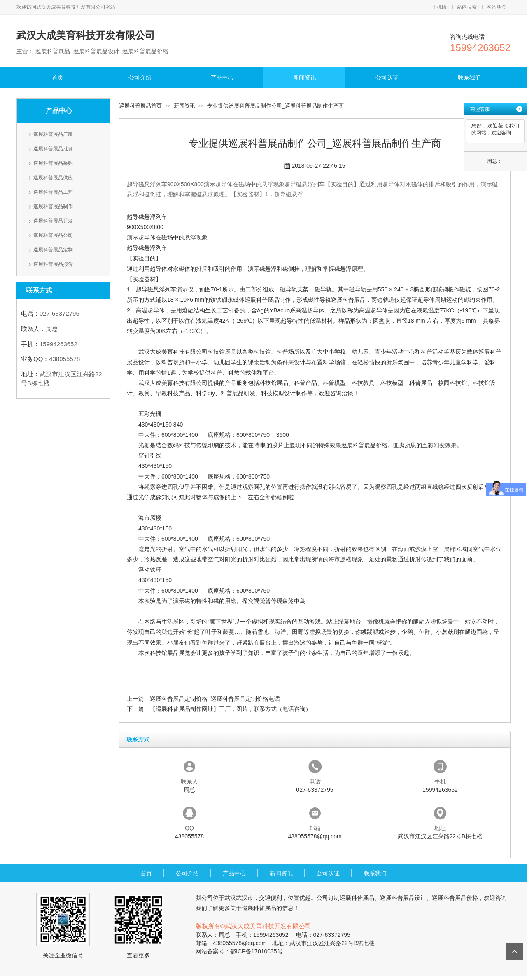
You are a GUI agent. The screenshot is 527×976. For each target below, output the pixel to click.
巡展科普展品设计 (403, 897)
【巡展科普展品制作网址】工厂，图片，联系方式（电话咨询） (230, 709)
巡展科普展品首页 (140, 106)
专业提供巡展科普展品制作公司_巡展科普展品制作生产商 (275, 106)
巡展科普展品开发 (53, 221)
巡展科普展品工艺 (53, 192)
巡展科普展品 (348, 299)
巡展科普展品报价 (53, 264)
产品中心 (222, 77)
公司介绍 (140, 77)
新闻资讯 (304, 77)
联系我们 (469, 77)
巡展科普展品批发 (53, 149)
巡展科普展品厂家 (53, 134)
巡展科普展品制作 (53, 206)
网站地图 (496, 7)
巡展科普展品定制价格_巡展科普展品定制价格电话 (215, 698)
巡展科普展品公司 (53, 235)
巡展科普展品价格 (364, 445)
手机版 (439, 7)
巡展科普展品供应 (53, 178)
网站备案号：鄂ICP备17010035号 (239, 951)
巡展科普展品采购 (53, 163)
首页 (57, 77)
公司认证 (387, 77)
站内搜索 (467, 7)
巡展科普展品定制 (53, 250)
